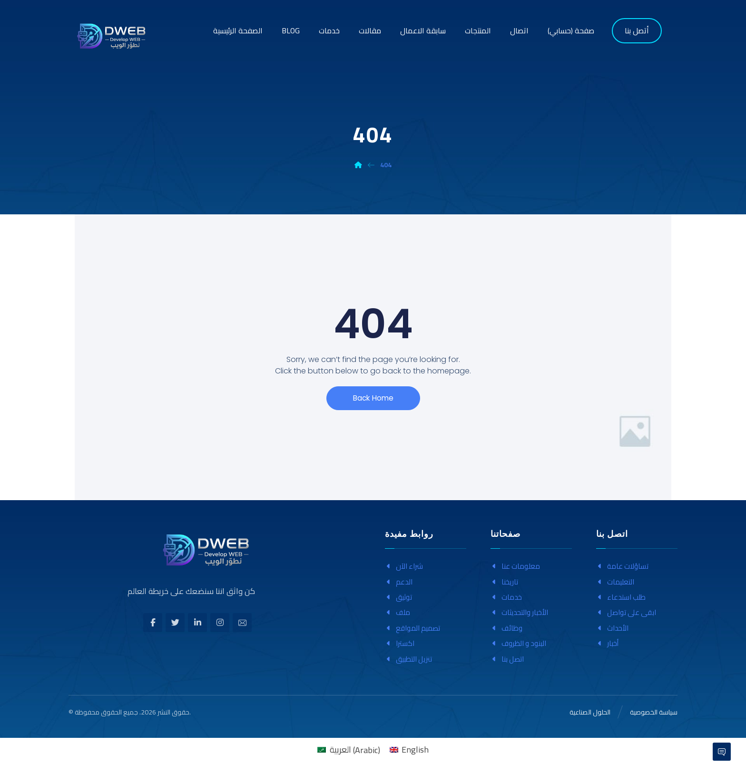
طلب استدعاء (621, 597)
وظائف (506, 628)
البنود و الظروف (518, 643)
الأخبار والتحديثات (519, 612)
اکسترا (399, 643)
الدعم (398, 582)
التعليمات (615, 582)
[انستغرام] (219, 622)
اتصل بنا (507, 659)
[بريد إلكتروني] (242, 622)
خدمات (506, 597)
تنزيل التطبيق (408, 659)
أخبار (607, 643)
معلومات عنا (515, 566)
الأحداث (612, 628)
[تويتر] (175, 622)
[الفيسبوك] (152, 622)
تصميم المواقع (412, 628)
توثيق (398, 597)
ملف (397, 612)
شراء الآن (404, 566)
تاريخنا (504, 582)
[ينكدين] (197, 622)
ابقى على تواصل (626, 612)
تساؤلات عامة (622, 566)
